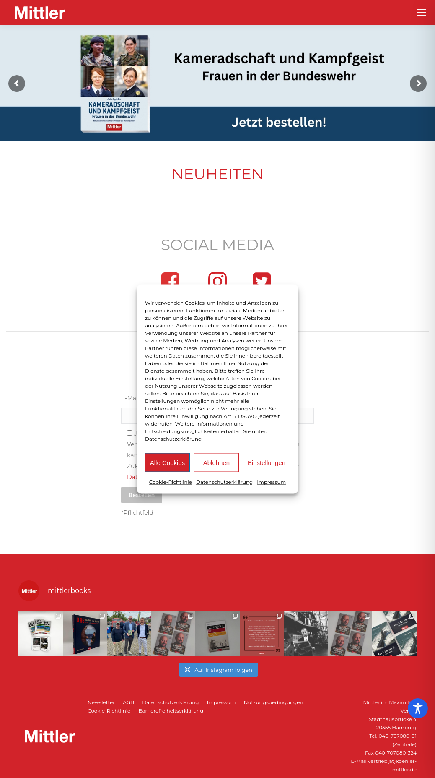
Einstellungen (266, 462)
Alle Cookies (167, 462)
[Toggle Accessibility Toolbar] (418, 708)
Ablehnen (216, 462)
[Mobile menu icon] (422, 13)
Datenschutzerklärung (173, 439)
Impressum (271, 482)
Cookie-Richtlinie (170, 482)
